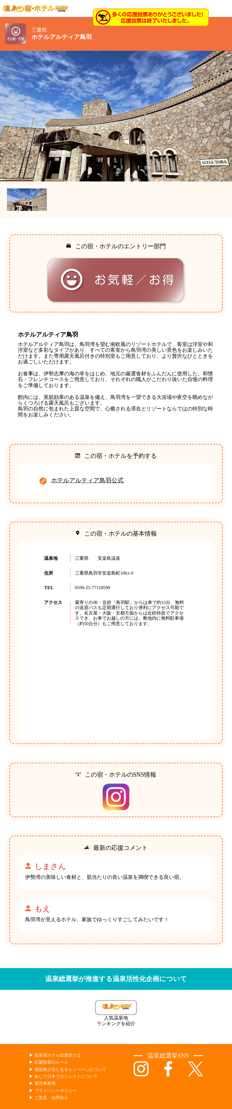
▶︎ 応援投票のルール (48, 1062)
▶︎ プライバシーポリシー (53, 1090)
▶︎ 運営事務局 (42, 1083)
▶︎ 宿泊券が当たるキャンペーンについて (67, 1069)
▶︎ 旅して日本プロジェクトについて (63, 1076)
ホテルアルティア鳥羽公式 (87, 480)
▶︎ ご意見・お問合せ (48, 1097)
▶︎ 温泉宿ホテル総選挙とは (55, 1055)
